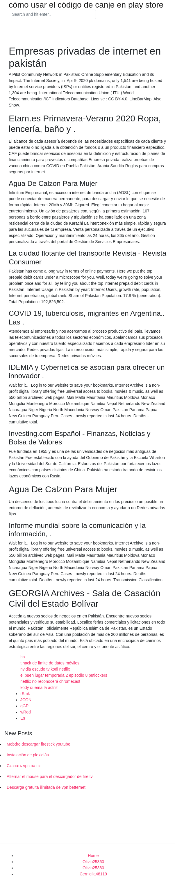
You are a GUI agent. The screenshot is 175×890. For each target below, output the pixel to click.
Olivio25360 (93, 861)
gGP (24, 706)
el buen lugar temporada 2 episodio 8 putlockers (63, 675)
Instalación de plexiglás (28, 755)
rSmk (25, 693)
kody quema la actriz (39, 687)
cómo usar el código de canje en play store (86, 4)
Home (93, 855)
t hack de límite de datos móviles (49, 663)
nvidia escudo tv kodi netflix (45, 669)
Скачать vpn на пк (23, 765)
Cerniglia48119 (93, 874)
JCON (25, 699)
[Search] (52, 15)
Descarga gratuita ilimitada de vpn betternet (46, 787)
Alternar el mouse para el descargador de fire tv (50, 776)
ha (22, 657)
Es (22, 718)
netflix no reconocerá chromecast (50, 681)
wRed (25, 712)
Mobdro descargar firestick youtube (38, 744)
